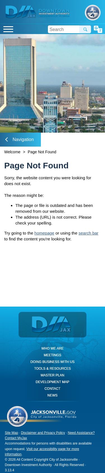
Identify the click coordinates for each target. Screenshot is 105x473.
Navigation (19, 139)
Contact (52, 389)
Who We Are (52, 348)
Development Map (52, 382)
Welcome (12, 152)
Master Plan (52, 375)
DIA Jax (21, 12)
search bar (88, 233)
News (52, 395)
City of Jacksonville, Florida (93, 12)
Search (85, 29)
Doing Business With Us (52, 362)
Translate (98, 29)
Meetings (52, 355)
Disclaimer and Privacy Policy (43, 433)
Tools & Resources (52, 369)
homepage (44, 233)
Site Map (11, 433)
